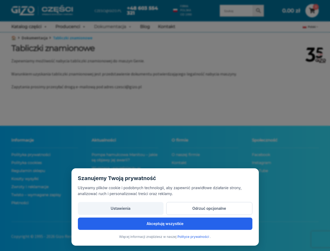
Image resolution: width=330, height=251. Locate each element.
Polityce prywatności (193, 237)
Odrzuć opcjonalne (165, 223)
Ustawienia (106, 223)
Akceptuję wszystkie (224, 223)
